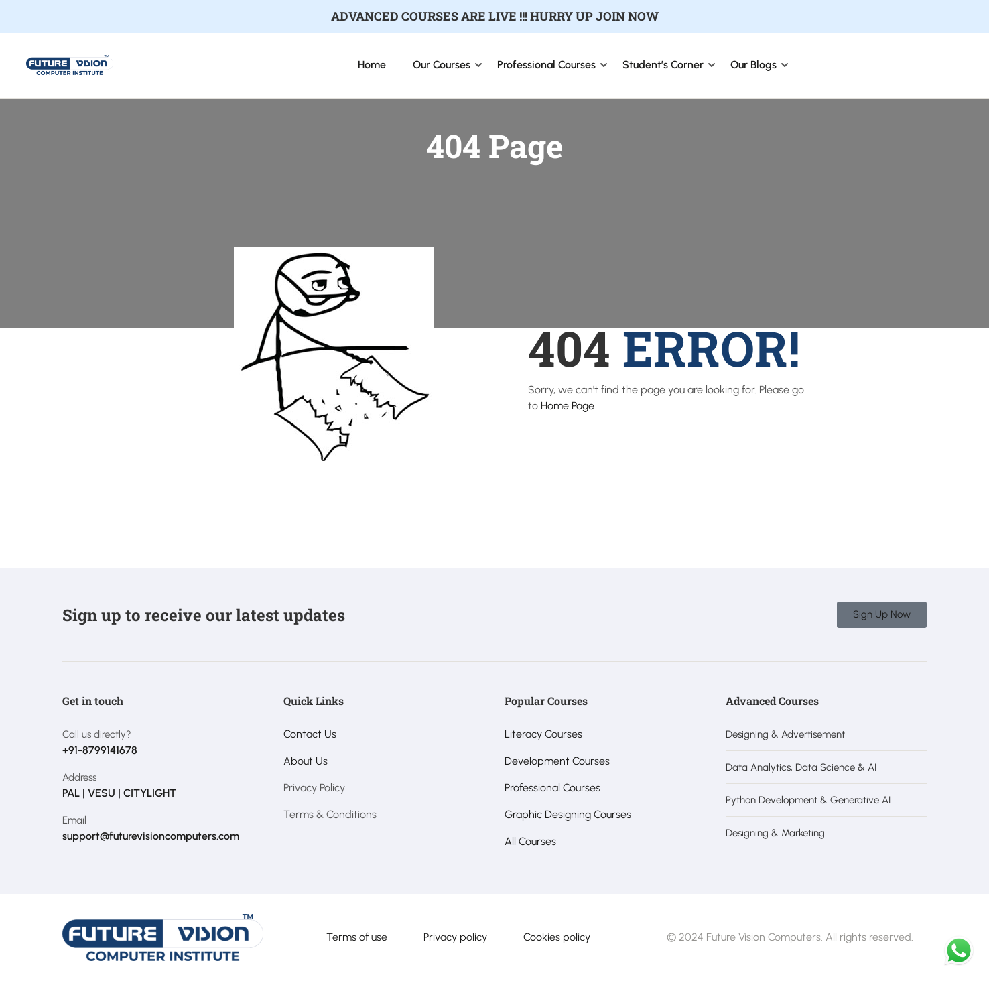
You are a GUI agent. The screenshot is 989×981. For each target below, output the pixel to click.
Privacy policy (455, 937)
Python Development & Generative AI (808, 800)
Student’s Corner (663, 64)
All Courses (530, 841)
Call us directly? (96, 734)
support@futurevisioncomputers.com (150, 836)
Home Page (567, 405)
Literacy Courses (543, 734)
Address (79, 777)
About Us (305, 761)
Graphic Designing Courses (568, 814)
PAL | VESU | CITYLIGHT (119, 793)
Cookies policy (556, 937)
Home (372, 64)
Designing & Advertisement (785, 734)
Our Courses (441, 64)
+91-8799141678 (99, 750)
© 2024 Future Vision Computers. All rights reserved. (790, 937)
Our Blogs (753, 64)
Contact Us (309, 734)
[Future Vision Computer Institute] (69, 64)
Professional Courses (546, 64)
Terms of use (356, 937)
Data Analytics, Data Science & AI (801, 767)
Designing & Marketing (775, 833)
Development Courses (557, 761)
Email (74, 820)
